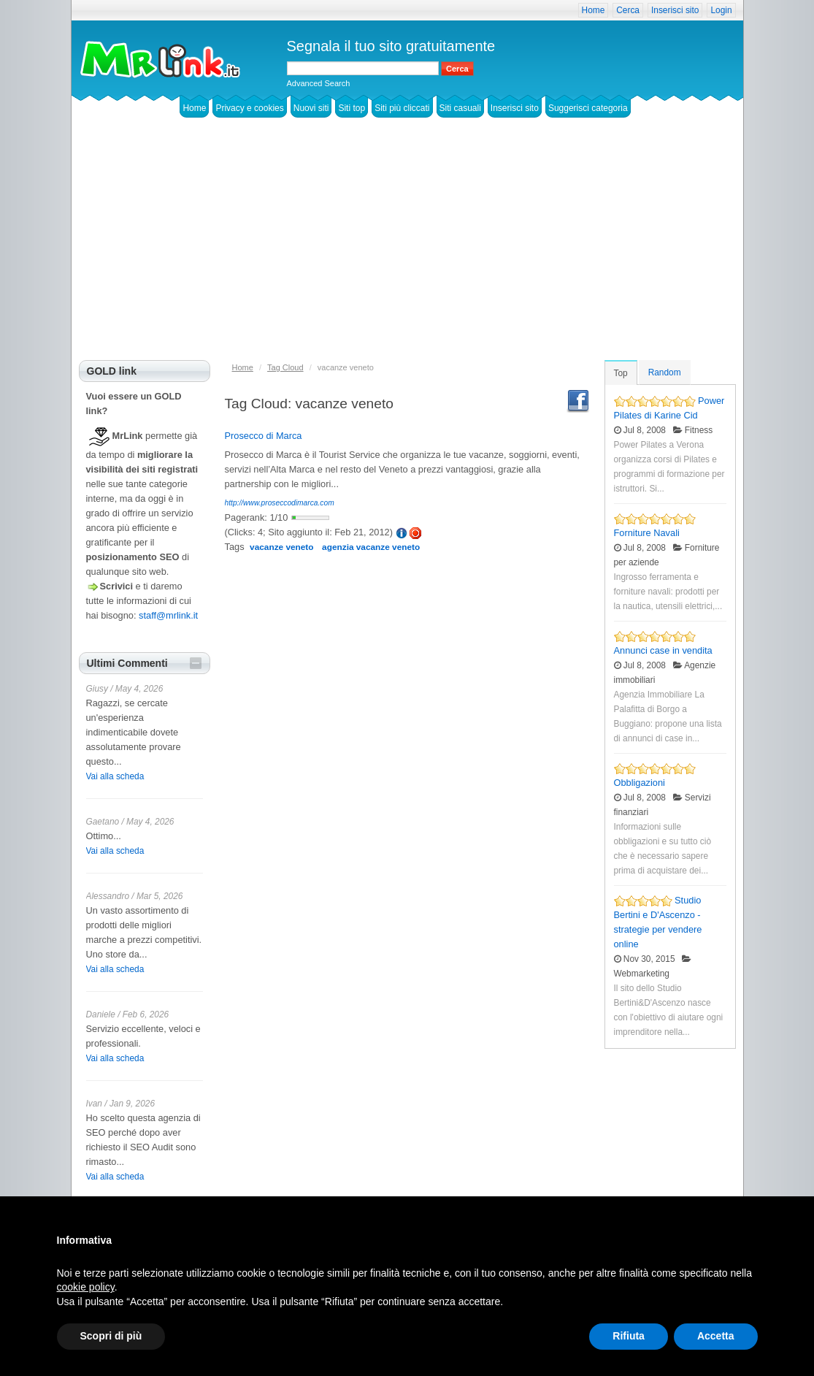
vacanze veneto (281, 547)
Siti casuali (460, 108)
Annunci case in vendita (663, 650)
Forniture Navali (647, 532)
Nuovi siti (311, 108)
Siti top (351, 108)
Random (664, 372)
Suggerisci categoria (588, 108)
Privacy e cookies (249, 108)
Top (621, 373)
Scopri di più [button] (111, 1336)
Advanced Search (318, 83)
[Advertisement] (407, 250)
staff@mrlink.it (168, 615)
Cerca (628, 10)
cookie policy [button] (86, 1287)
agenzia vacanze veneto (371, 547)
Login (721, 10)
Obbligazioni (639, 782)
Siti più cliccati (402, 108)
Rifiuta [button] (629, 1336)
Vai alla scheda (115, 776)
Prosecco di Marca (263, 435)
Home (593, 10)
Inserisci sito (675, 10)
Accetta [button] (715, 1336)
